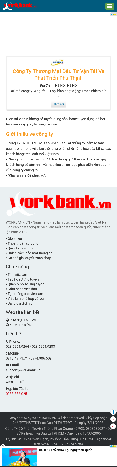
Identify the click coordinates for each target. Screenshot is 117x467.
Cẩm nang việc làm (21, 289)
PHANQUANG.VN (22, 320)
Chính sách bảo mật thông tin (29, 253)
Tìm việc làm (16, 275)
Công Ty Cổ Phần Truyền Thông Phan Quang (39, 428)
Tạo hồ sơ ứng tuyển (22, 279)
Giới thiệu (14, 239)
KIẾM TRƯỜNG (20, 325)
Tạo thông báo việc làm (24, 294)
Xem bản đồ (15, 382)
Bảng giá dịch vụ (19, 303)
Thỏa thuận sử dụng (22, 243)
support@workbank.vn (23, 370)
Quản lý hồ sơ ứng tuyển (25, 284)
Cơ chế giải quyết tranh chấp (28, 258)
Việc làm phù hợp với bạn (26, 299)
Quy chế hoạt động (21, 248)
